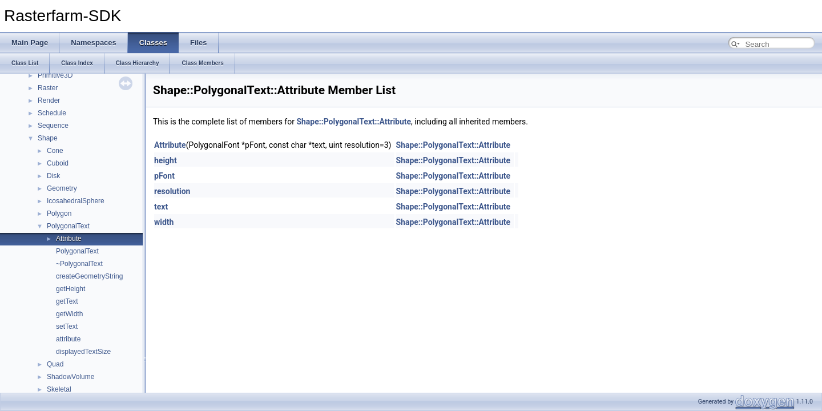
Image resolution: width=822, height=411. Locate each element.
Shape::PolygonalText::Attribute (353, 121)
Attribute (69, 239)
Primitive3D (55, 75)
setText (67, 327)
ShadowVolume (70, 377)
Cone (55, 151)
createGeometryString (89, 276)
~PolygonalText (79, 264)
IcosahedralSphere (75, 201)
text (161, 206)
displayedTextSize (83, 352)
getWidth (69, 314)
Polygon (59, 213)
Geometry (62, 188)
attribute (68, 339)
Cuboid (57, 163)
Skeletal (59, 389)
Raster (48, 88)
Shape (48, 138)
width (164, 222)
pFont (164, 175)
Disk (53, 176)
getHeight (70, 289)
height (165, 160)
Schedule (52, 113)
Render (49, 100)
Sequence (53, 126)
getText (67, 301)
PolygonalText (68, 226)
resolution (172, 191)
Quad (55, 364)
